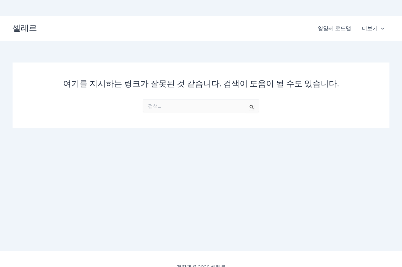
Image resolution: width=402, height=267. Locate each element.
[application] (381, 28)
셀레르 (25, 28)
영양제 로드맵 (334, 28)
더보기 (373, 28)
